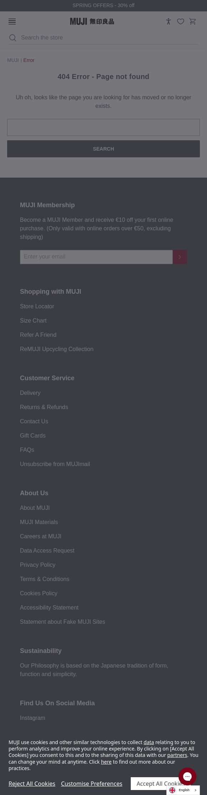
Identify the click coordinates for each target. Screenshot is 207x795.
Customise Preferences (91, 784)
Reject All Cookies (32, 784)
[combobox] (183, 790)
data (149, 742)
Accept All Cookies (160, 784)
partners (177, 755)
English (179, 790)
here (106, 761)
